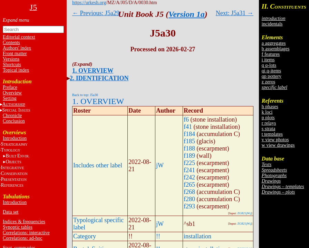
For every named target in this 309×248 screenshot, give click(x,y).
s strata (268, 128)
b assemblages (275, 48)
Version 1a (186, 14)
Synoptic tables (17, 227)
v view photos (275, 139)
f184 (189, 134)
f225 (189, 162)
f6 (186, 119)
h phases (270, 106)
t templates (272, 134)
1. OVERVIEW (92, 70)
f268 (189, 191)
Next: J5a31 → (234, 13)
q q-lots (269, 65)
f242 (189, 177)
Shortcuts (12, 64)
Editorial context (19, 37)
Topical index (16, 70)
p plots (268, 117)
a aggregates (274, 43)
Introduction (15, 138)
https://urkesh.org (89, 2)
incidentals (272, 24)
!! (158, 236)
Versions (11, 59)
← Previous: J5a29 (95, 13)
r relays (269, 123)
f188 (189, 148)
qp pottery (271, 76)
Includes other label (97, 165)
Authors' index (17, 48)
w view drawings (278, 145)
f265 (189, 184)
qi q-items (271, 70)
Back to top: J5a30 (85, 95)
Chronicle (12, 115)
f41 (188, 126)
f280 (189, 199)
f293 (189, 206)
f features (271, 54)
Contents (11, 42)
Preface (10, 87)
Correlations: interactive (26, 232)
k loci (267, 112)
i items (268, 59)
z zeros (268, 81)
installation (197, 236)
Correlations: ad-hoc (22, 238)
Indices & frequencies (24, 221)
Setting (10, 98)
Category (84, 236)
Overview (12, 92)
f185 (189, 141)
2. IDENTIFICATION (99, 78)
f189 (189, 155)
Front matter (15, 53)
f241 (189, 170)
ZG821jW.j (244, 213)
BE (17, 155)
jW (160, 165)
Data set (10, 212)
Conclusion (14, 121)
